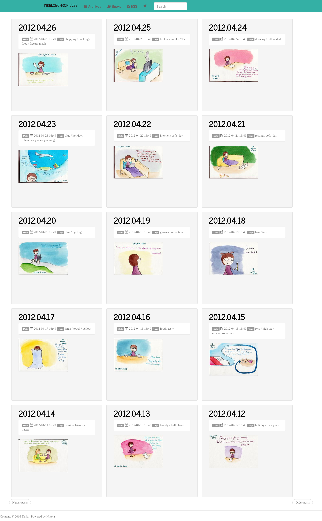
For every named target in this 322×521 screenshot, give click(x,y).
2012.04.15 (227, 316)
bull (173, 425)
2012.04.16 (132, 316)
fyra (257, 328)
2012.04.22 (132, 123)
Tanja (25, 516)
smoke (175, 39)
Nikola (50, 516)
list (268, 425)
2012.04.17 (36, 316)
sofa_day (177, 135)
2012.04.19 (132, 220)
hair (257, 232)
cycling (77, 232)
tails (265, 232)
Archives (92, 6)
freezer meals (38, 43)
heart (181, 425)
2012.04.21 (227, 123)
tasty (171, 328)
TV (183, 39)
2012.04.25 (132, 27)
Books (114, 6)
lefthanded (274, 39)
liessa (25, 429)
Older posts (303, 502)
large (68, 328)
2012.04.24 (228, 27)
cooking (84, 39)
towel (76, 328)
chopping (70, 39)
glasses (164, 232)
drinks (69, 425)
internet (164, 135)
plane (38, 140)
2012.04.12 (227, 413)
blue (67, 135)
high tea (267, 328)
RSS (132, 6)
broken (164, 39)
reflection (177, 232)
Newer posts (20, 502)
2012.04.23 (37, 123)
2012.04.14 (36, 413)
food (25, 43)
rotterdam (228, 333)
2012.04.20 (37, 220)
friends (79, 425)
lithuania (27, 140)
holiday (77, 135)
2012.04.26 (37, 27)
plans (276, 425)
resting (259, 135)
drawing (260, 39)
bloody (164, 425)
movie (216, 333)
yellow (87, 328)
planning (49, 140)
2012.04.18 (227, 220)
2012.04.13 (132, 413)
